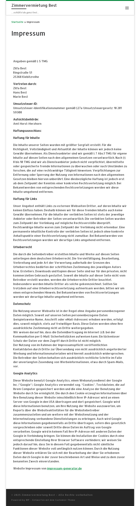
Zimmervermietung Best (38, 494)
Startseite (17, 21)
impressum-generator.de (64, 468)
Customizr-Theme (65, 500)
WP (28, 500)
